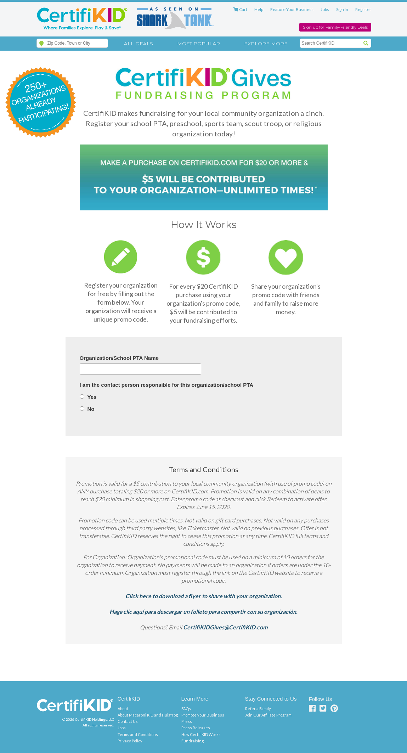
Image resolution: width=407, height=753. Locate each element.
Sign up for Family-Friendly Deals (335, 27)
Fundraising (192, 740)
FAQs (186, 708)
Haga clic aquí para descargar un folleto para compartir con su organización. (203, 611)
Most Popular (198, 43)
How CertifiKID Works (201, 734)
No (91, 409)
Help (258, 9)
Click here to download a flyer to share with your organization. (203, 596)
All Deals (138, 43)
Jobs (325, 9)
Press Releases (195, 727)
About (123, 708)
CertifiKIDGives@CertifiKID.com (225, 627)
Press (186, 721)
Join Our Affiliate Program (268, 715)
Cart (240, 9)
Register (363, 9)
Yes (92, 397)
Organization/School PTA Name (119, 358)
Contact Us (128, 721)
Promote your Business (202, 715)
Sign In (342, 9)
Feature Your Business (291, 9)
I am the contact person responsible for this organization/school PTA (167, 385)
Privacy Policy (130, 740)
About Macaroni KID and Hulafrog (148, 715)
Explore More (266, 43)
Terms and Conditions (138, 734)
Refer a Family (258, 708)
